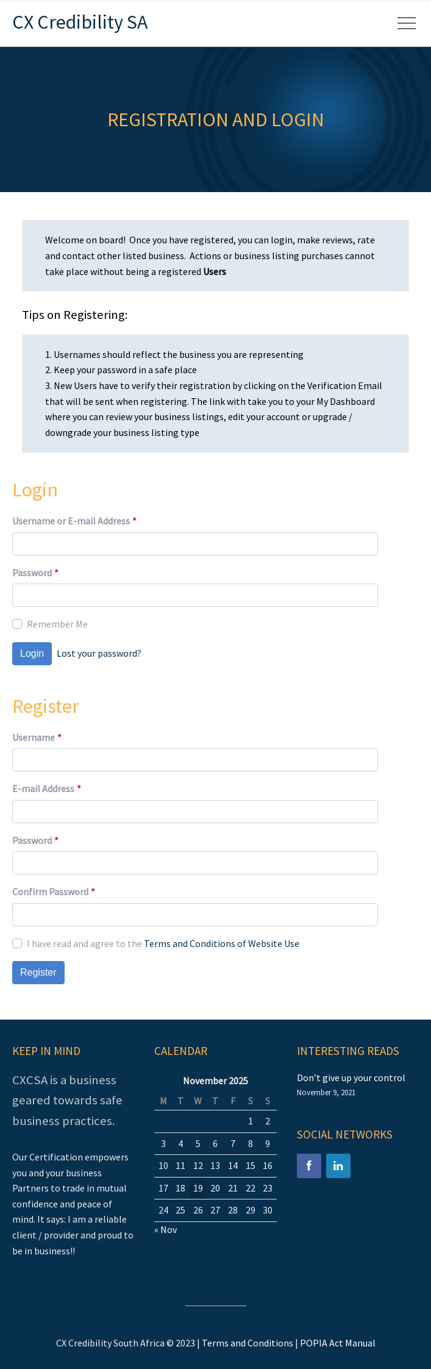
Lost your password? (99, 653)
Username (37, 738)
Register (38, 972)
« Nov (165, 1229)
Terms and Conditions (247, 1343)
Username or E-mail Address (74, 521)
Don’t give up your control (351, 1077)
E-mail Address (46, 789)
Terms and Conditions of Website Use (221, 943)
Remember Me (57, 624)
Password (35, 573)
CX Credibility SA (80, 22)
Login (32, 653)
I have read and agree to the (163, 943)
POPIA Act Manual (338, 1343)
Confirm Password (53, 892)
